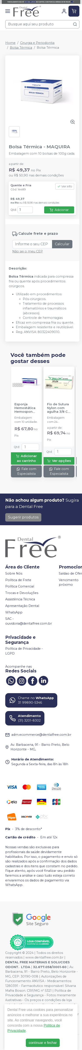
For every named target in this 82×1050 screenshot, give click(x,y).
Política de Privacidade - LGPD (24, 651)
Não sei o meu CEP (27, 251)
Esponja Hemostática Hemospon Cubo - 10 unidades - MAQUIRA (24, 408)
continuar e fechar (43, 1043)
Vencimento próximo (69, 582)
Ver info (64, 186)
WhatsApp (14, 612)
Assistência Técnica (20, 599)
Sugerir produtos (23, 517)
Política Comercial (19, 586)
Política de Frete (18, 580)
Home (10, 43)
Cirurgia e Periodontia (37, 43)
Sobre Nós (13, 573)
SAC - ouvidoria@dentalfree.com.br (28, 621)
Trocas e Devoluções (21, 593)
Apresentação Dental (22, 606)
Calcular (62, 244)
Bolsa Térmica (21, 48)
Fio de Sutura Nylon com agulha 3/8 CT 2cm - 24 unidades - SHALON (58, 408)
